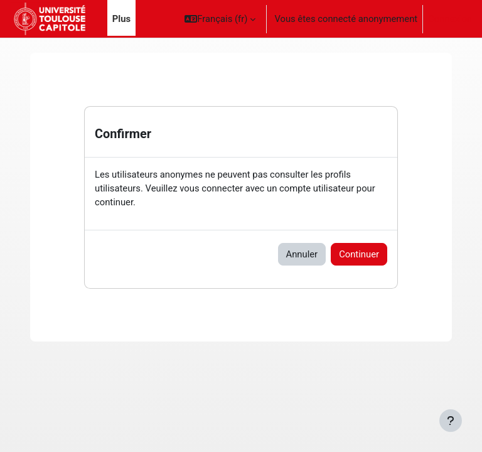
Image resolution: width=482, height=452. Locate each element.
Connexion (450, 18)
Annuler (302, 254)
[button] (220, 19)
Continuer (359, 254)
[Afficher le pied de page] (450, 420)
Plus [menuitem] (121, 18)
